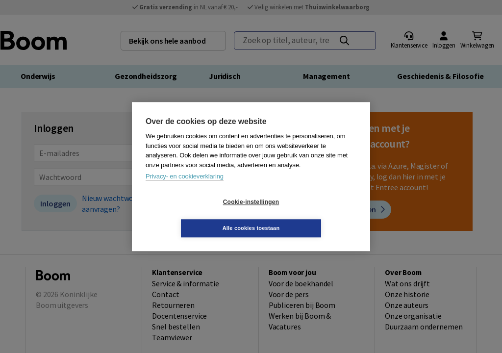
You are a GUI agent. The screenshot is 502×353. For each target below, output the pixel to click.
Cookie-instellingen (193, 215)
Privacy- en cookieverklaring (185, 189)
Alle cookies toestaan (309, 215)
